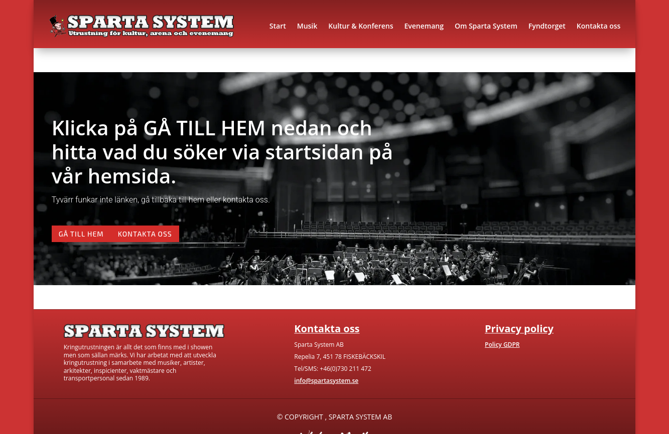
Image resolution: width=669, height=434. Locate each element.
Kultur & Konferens (360, 26)
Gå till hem (81, 234)
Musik (307, 26)
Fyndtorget (547, 26)
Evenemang (423, 26)
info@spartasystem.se (326, 380)
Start (278, 26)
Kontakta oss (599, 26)
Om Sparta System (486, 26)
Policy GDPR (502, 344)
